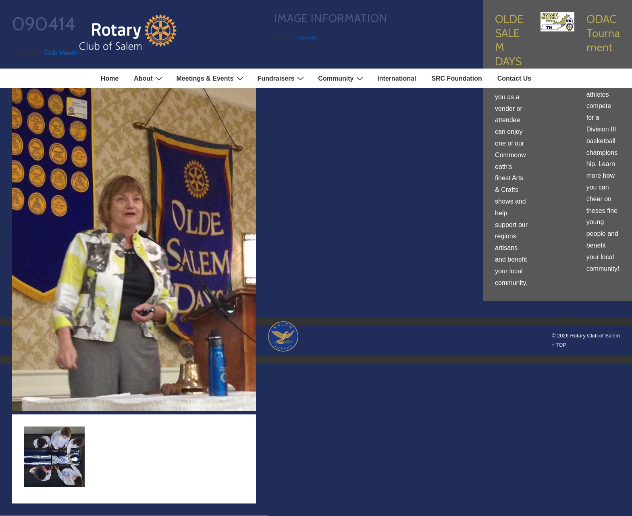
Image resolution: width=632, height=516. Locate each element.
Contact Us (514, 78)
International (396, 78)
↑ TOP (559, 345)
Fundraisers (282, 78)
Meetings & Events (211, 78)
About (149, 78)
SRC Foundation (456, 78)
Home (109, 78)
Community (341, 78)
